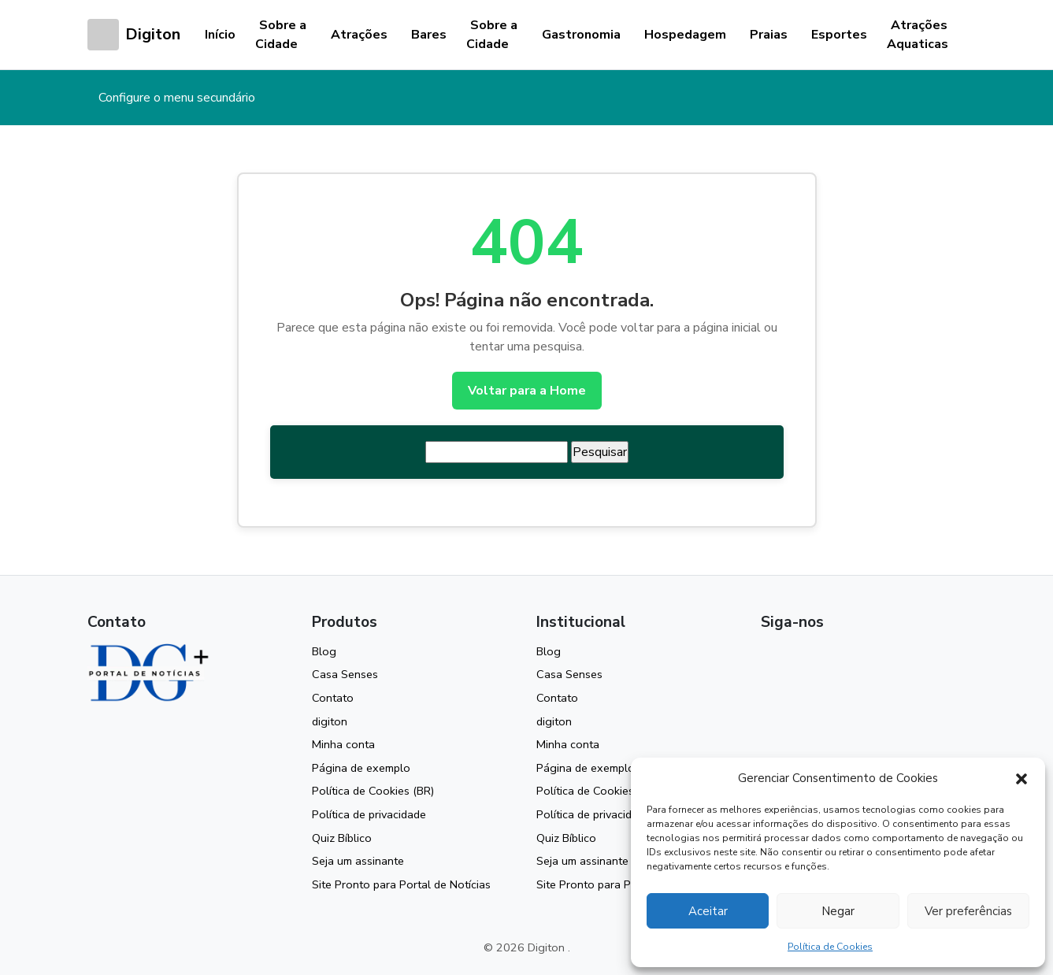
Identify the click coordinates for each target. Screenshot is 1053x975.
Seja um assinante (358, 861)
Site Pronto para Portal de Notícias (401, 884)
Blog (324, 651)
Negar (838, 911)
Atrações (359, 34)
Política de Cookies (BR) (373, 791)
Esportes (839, 34)
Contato (333, 698)
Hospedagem (685, 34)
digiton (329, 721)
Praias (769, 34)
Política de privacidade (369, 814)
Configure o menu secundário (176, 97)
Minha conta (343, 744)
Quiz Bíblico (342, 838)
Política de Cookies (830, 946)
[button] (1021, 778)
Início (220, 34)
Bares (429, 34)
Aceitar (708, 911)
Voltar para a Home (527, 390)
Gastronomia (581, 34)
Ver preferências (968, 911)
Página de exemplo (361, 768)
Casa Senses (345, 674)
